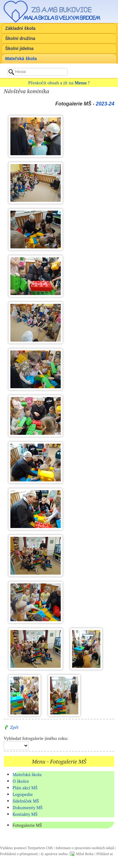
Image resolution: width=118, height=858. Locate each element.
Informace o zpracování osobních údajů (85, 848)
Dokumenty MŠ (28, 807)
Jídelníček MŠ (26, 801)
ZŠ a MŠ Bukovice (61, 10)
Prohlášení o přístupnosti (19, 854)
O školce (21, 781)
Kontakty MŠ (25, 814)
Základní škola (20, 28)
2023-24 (105, 103)
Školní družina (20, 38)
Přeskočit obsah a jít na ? (59, 83)
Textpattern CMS (40, 848)
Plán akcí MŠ (25, 788)
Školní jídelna (19, 48)
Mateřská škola (21, 58)
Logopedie (23, 794)
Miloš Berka (84, 854)
